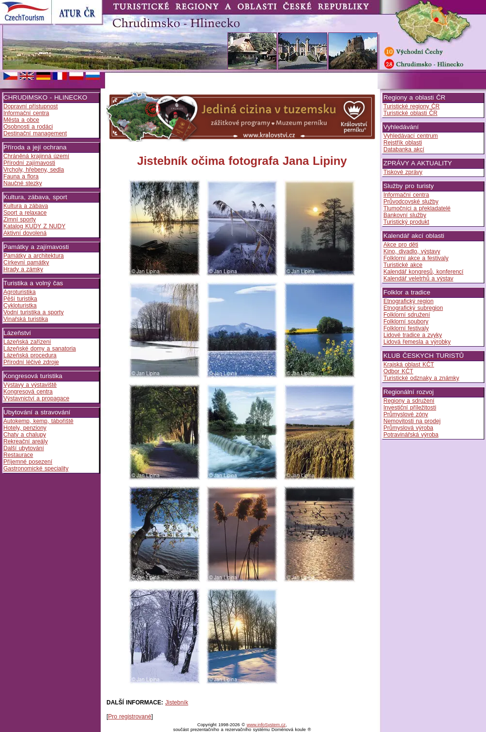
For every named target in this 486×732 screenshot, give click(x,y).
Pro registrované (129, 716)
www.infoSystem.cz (266, 724)
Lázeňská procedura (30, 355)
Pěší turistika (20, 298)
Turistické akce (403, 265)
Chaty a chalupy (24, 434)
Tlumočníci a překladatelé (417, 208)
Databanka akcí (403, 149)
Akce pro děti (400, 244)
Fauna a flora (21, 176)
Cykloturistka (20, 305)
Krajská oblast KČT (408, 364)
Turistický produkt (406, 222)
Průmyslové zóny (405, 414)
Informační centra (26, 113)
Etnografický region (408, 301)
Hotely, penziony (24, 428)
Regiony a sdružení (408, 400)
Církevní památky (26, 262)
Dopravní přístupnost (30, 106)
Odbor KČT (398, 371)
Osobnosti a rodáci (28, 126)
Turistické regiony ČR (411, 106)
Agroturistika (19, 292)
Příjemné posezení (27, 461)
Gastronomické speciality (35, 468)
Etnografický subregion (413, 308)
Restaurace (18, 455)
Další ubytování (23, 448)
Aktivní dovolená (24, 233)
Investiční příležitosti (409, 407)
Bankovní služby (404, 215)
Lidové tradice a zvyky (412, 335)
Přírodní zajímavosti (29, 163)
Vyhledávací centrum (410, 135)
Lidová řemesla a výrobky (417, 341)
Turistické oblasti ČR (410, 113)
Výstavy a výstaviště (30, 384)
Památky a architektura (33, 255)
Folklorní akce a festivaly (415, 258)
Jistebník (176, 702)
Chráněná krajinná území (36, 156)
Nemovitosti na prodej (411, 421)
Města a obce (21, 120)
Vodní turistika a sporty (33, 312)
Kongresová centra (28, 391)
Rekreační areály (25, 441)
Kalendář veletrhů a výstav (418, 278)
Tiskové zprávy (403, 172)
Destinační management (35, 133)
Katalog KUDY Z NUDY (34, 226)
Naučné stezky (22, 183)
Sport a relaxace (24, 212)
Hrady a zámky (23, 269)
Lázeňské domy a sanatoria (39, 348)
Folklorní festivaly (406, 328)
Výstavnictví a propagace (36, 398)
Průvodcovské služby (411, 201)
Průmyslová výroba (408, 428)
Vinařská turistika (25, 319)
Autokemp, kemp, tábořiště (38, 421)
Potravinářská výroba (411, 434)
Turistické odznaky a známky (421, 378)
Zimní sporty (19, 219)
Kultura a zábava (25, 206)
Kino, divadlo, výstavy (411, 251)
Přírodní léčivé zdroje (31, 362)
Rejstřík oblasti (402, 142)
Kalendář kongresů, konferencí (423, 271)
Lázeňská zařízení (27, 341)
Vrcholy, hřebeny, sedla (33, 169)
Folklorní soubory (405, 321)
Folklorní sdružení (406, 314)
